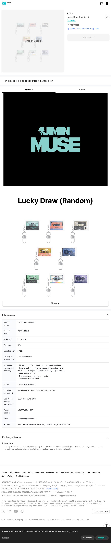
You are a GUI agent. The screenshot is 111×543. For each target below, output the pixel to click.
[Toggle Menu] (107, 3)
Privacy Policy (93, 473)
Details (29, 90)
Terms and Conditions (10, 473)
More (55, 303)
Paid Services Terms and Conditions (38, 473)
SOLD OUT (88, 37)
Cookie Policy (7, 476)
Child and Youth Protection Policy (70, 473)
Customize (87, 538)
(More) (75, 531)
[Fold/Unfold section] (55, 315)
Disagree (5, 538)
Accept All (102, 538)
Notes (82, 90)
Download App (101, 511)
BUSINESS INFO (52, 489)
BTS (69, 13)
